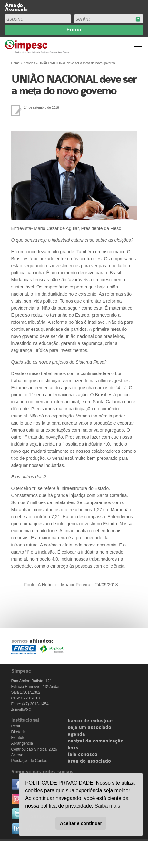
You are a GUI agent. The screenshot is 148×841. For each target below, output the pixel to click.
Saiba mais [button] (107, 806)
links (73, 748)
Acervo (17, 755)
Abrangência (22, 743)
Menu (138, 46)
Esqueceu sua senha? (137, 19)
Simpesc (38, 46)
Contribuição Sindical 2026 (34, 749)
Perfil (15, 726)
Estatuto (18, 737)
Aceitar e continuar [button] (81, 823)
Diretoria (18, 732)
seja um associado (89, 728)
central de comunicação (95, 741)
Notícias (29, 63)
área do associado (89, 761)
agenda (76, 734)
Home (15, 63)
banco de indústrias (91, 721)
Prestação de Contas (29, 761)
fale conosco (82, 755)
